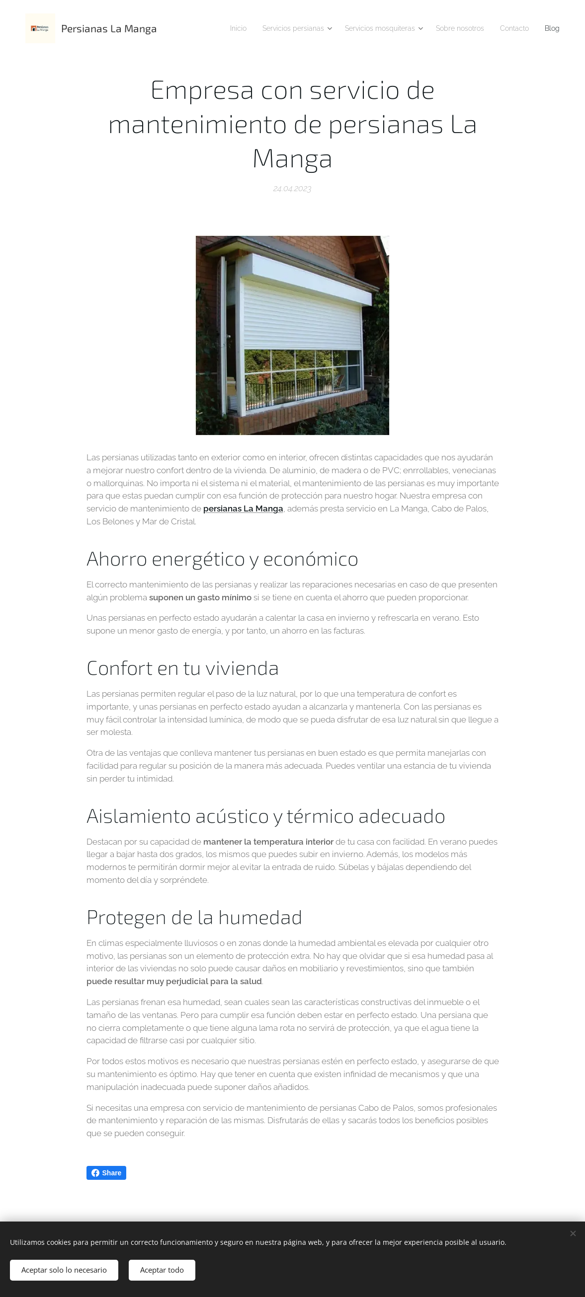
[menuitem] (248, 28)
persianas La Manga (243, 509)
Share (106, 1173)
